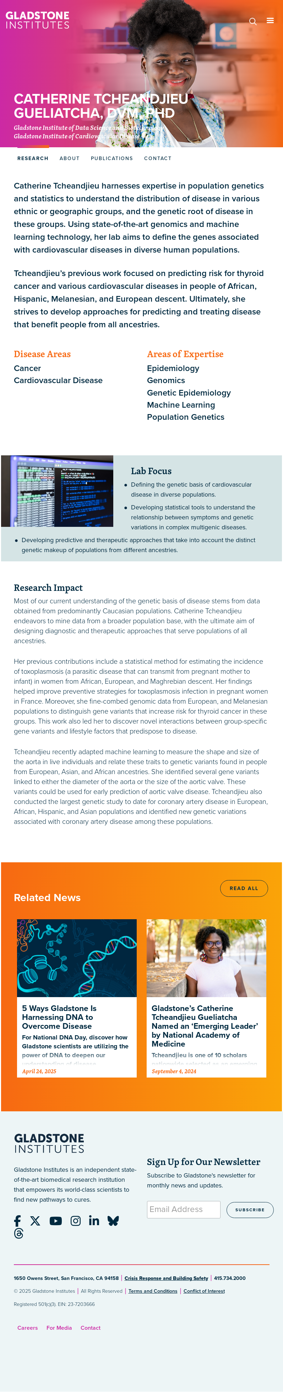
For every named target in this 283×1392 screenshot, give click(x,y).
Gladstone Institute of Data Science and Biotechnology (89, 128)
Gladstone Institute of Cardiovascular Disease (77, 136)
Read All (244, 888)
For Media (59, 1328)
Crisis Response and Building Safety (166, 1278)
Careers (27, 1328)
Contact (90, 1328)
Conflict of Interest (204, 1291)
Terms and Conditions (153, 1291)
